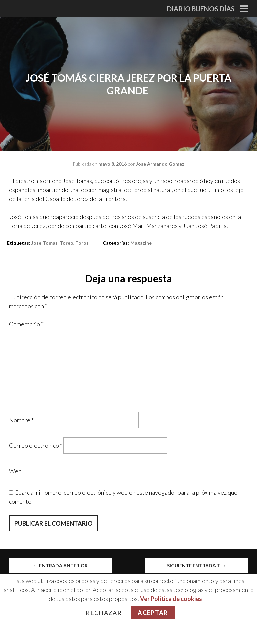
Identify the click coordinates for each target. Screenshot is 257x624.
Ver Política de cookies (171, 598)
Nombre (21, 420)
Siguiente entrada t (196, 565)
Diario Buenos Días (201, 9)
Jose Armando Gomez (160, 164)
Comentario (26, 324)
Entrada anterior (60, 565)
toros (82, 243)
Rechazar (104, 612)
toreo (66, 243)
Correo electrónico (35, 445)
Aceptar (153, 612)
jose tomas (44, 243)
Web (15, 470)
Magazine (141, 243)
